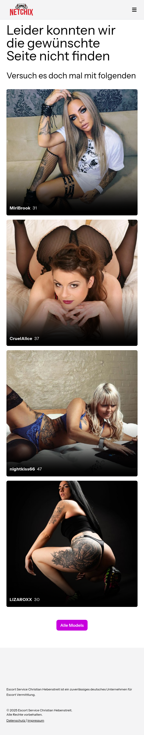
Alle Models (72, 625)
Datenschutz (16, 720)
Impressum (35, 720)
